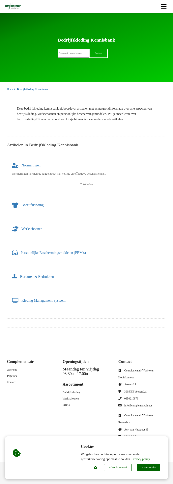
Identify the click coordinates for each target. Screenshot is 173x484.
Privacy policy (140, 459)
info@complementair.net (138, 405)
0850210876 (131, 398)
